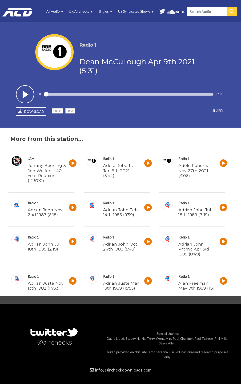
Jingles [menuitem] (105, 12)
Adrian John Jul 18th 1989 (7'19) (194, 212)
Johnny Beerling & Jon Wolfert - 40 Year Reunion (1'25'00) (47, 173)
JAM (31, 159)
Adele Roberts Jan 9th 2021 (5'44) (118, 170)
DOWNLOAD (31, 111)
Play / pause (25, 94)
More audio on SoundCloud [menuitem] (171, 11)
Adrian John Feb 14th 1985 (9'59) (120, 212)
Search (232, 11)
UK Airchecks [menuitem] (80, 12)
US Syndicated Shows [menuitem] (135, 12)
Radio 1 (57, 110)
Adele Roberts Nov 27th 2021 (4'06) (193, 170)
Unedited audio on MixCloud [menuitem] (180, 11)
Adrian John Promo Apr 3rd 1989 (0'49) (193, 249)
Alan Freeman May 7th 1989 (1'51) (197, 286)
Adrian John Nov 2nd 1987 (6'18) (45, 212)
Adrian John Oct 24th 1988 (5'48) (120, 246)
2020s (70, 110)
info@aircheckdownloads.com (123, 369)
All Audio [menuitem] (54, 12)
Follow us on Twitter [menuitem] (162, 10)
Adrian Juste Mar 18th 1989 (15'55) (121, 286)
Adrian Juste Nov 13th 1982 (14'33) (46, 286)
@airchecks (54, 342)
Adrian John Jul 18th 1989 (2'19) (44, 246)
